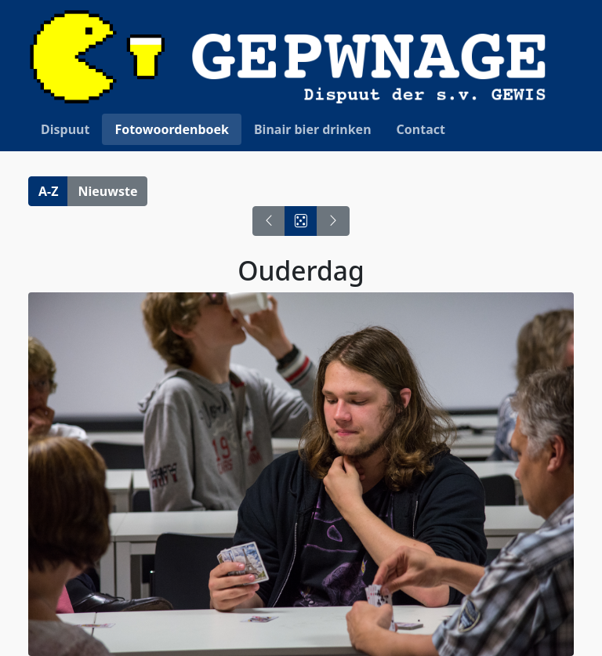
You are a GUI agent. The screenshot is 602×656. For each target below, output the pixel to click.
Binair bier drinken (313, 129)
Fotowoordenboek (171, 129)
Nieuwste (107, 191)
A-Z (48, 191)
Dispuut (65, 129)
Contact (421, 129)
